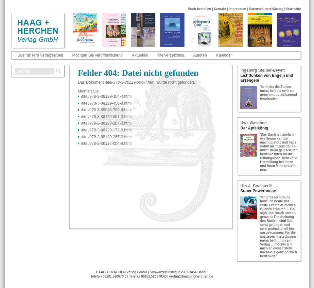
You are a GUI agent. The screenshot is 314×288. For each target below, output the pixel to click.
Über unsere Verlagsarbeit (40, 55)
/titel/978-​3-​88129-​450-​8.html (106, 103)
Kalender (224, 55)
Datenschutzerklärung (266, 9)
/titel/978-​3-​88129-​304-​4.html (106, 96)
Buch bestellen (199, 9)
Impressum (237, 9)
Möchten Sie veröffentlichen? (97, 55)
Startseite (293, 9)
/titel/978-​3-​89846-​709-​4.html (106, 110)
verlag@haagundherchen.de (191, 276)
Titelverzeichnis (170, 55)
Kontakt (220, 9)
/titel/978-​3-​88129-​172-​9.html (106, 130)
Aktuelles (140, 55)
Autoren (200, 55)
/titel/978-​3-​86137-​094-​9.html (106, 143)
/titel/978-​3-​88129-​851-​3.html (106, 116)
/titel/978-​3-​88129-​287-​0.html (106, 123)
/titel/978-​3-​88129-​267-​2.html (106, 137)
